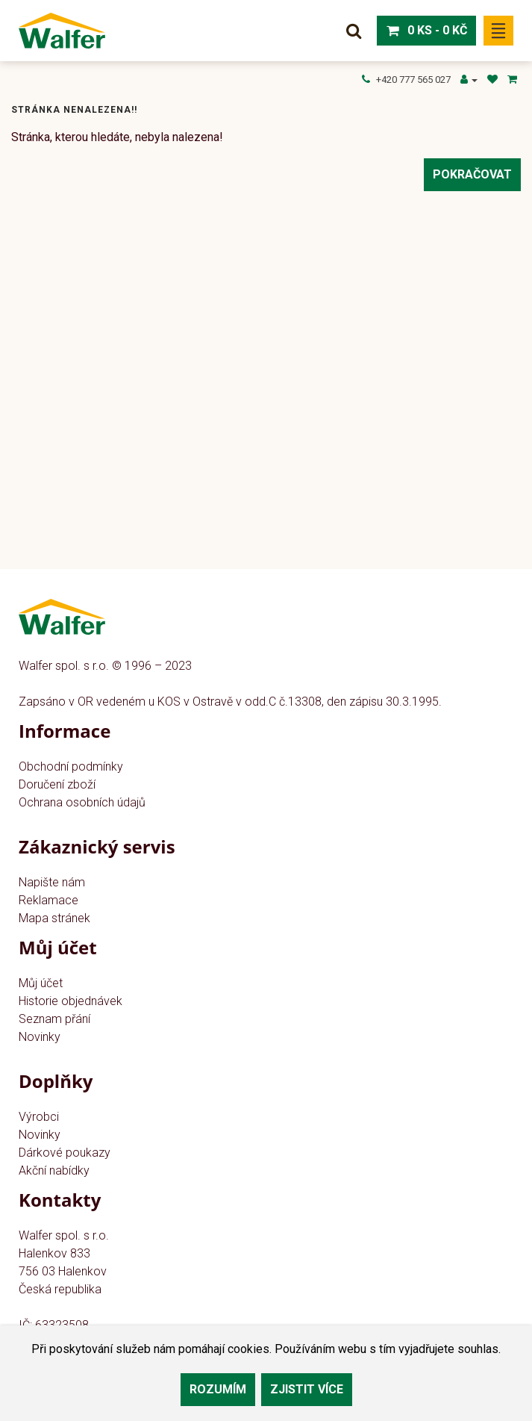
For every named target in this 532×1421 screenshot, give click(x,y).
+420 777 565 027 (406, 79)
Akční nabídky (54, 1170)
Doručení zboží (57, 784)
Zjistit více (306, 1389)
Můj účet (41, 983)
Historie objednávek (70, 1001)
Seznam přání (54, 1019)
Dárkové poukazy (64, 1152)
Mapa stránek (54, 918)
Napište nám (52, 882)
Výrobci (39, 1117)
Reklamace (48, 900)
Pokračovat (472, 174)
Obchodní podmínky (71, 766)
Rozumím (218, 1389)
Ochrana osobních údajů (82, 802)
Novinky (39, 1037)
